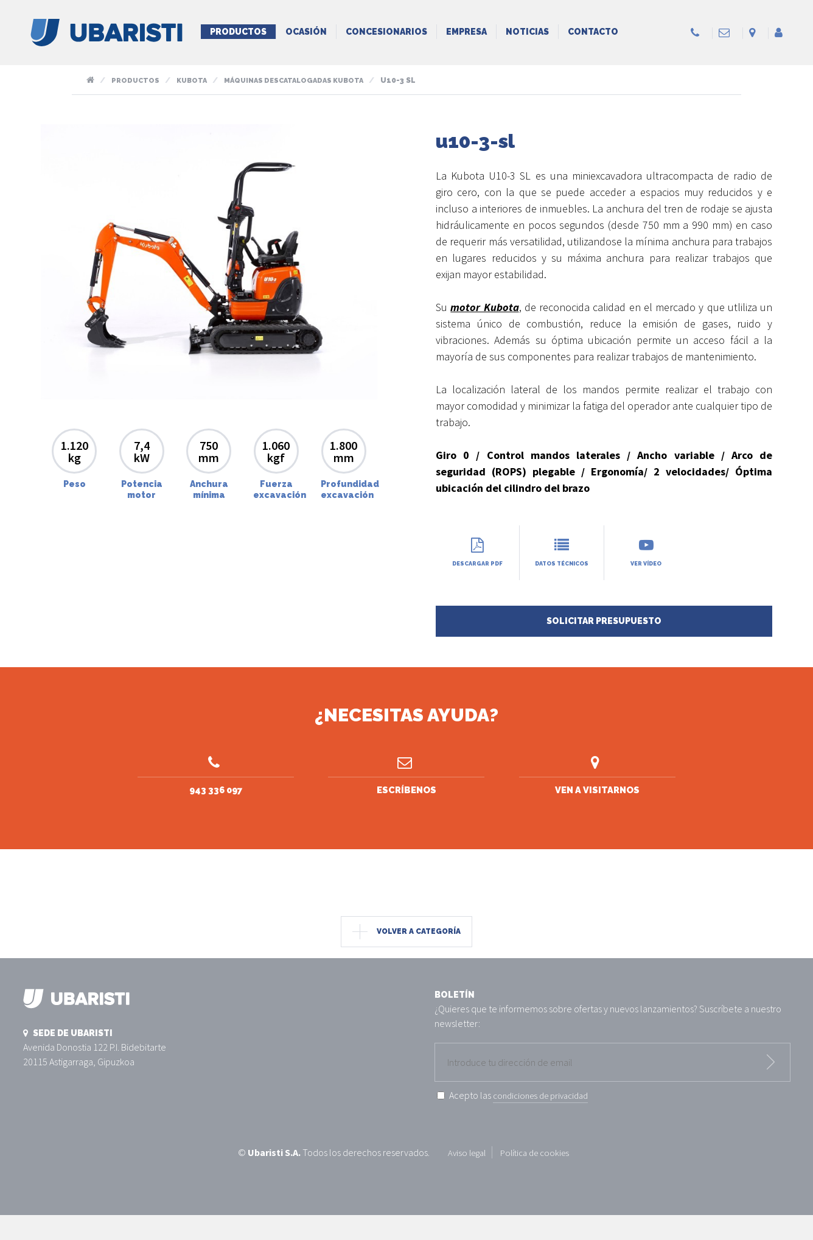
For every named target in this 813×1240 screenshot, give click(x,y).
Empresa (466, 32)
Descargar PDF (477, 552)
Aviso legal (463, 1178)
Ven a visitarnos (597, 790)
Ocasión (306, 32)
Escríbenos (406, 790)
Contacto (593, 32)
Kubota (194, 80)
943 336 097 (216, 790)
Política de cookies (536, 1178)
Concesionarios (386, 32)
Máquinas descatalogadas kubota (303, 80)
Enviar (771, 1088)
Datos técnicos (561, 557)
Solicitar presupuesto (603, 631)
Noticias (527, 32)
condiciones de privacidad (545, 1121)
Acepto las (523, 1121)
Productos (238, 32)
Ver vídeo (646, 552)
